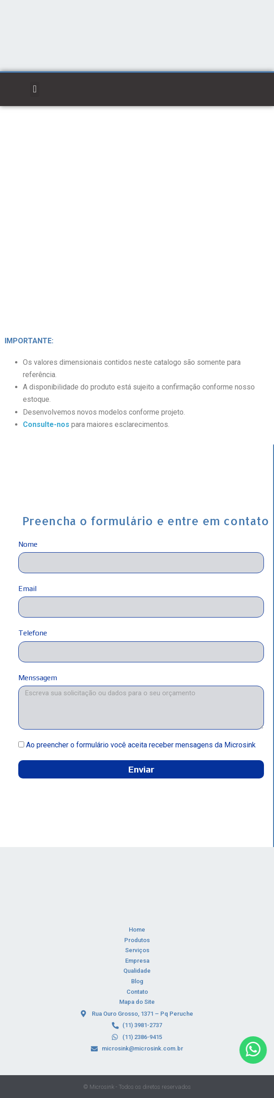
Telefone (32, 633)
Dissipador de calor (122, 147)
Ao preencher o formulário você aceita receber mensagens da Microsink (141, 745)
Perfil (162, 147)
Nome (27, 544)
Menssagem (37, 677)
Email (27, 588)
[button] (34, 89)
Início (82, 147)
